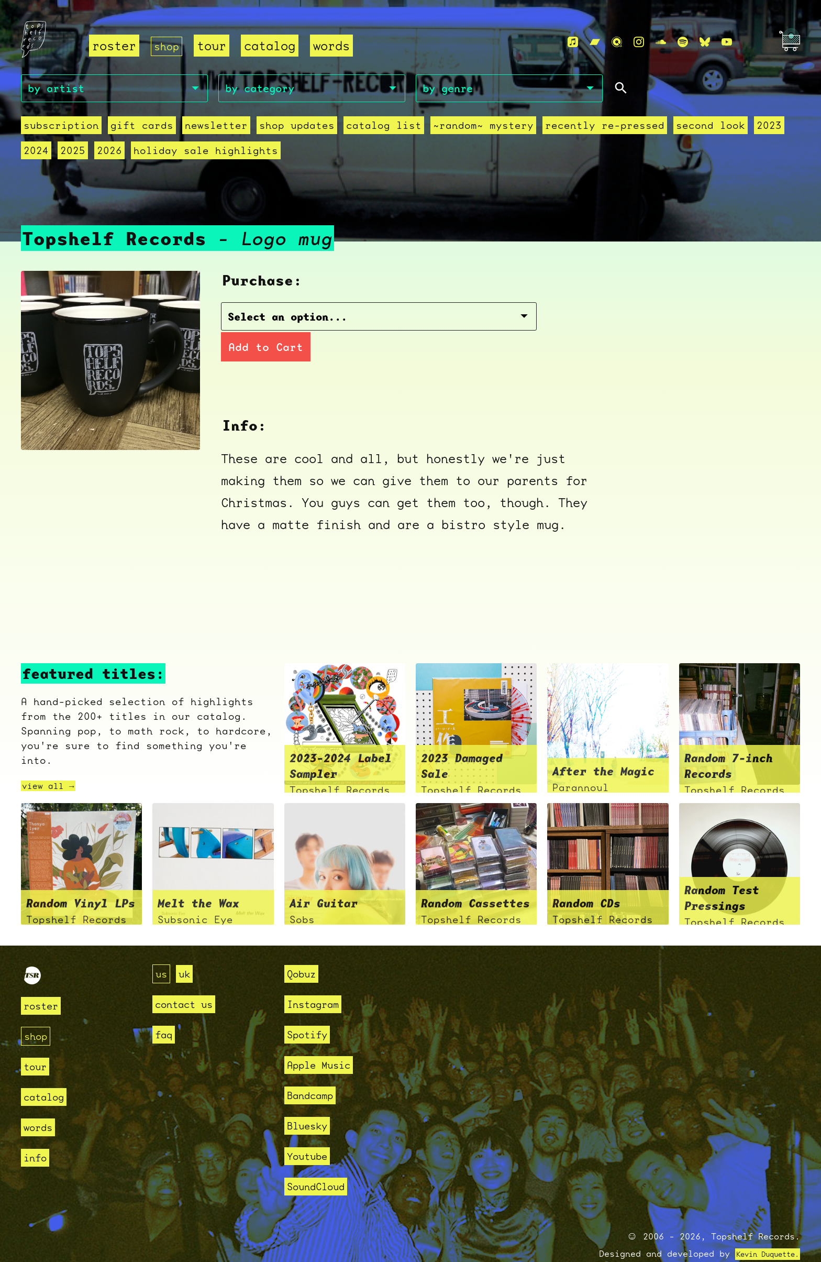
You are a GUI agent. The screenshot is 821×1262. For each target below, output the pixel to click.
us (162, 948)
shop (168, 46)
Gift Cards (141, 128)
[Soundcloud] (660, 42)
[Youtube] (726, 42)
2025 (72, 153)
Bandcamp (314, 1069)
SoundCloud (321, 1160)
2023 (769, 128)
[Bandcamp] (595, 42)
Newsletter (216, 128)
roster (114, 46)
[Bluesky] (704, 42)
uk (187, 948)
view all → (53, 760)
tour (215, 46)
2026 (109, 153)
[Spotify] (682, 42)
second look (710, 128)
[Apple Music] (573, 42)
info (37, 1131)
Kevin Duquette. (759, 1228)
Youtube (311, 1130)
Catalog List (383, 128)
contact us (189, 978)
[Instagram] (639, 42)
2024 (36, 153)
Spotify (311, 1008)
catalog (273, 46)
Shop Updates (297, 128)
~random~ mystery (483, 128)
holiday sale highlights (206, 153)
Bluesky (311, 1099)
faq (165, 1008)
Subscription (61, 128)
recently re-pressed (604, 128)
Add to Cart (465, 321)
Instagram (317, 978)
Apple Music (324, 1039)
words (335, 46)
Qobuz (304, 948)
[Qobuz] (617, 42)
